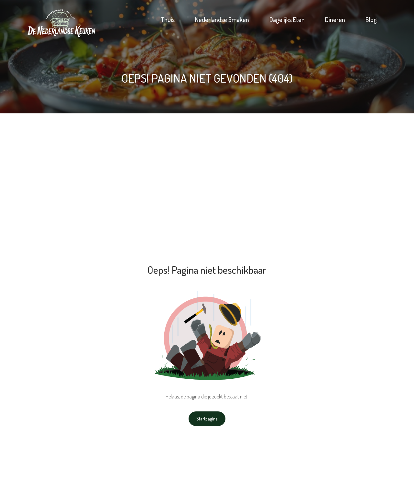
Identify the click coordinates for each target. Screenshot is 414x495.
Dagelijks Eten (287, 19)
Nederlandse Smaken (222, 19)
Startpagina (207, 418)
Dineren (335, 19)
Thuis (168, 19)
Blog (371, 19)
